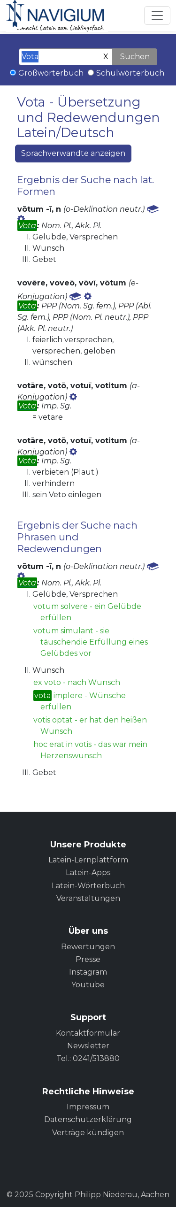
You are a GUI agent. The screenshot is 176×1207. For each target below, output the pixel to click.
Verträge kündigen (88, 1132)
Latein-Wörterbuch (88, 885)
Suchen (135, 56)
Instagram (88, 972)
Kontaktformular (88, 1033)
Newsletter (88, 1045)
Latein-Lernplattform (88, 859)
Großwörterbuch (51, 73)
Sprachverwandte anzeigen (73, 153)
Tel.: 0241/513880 (88, 1058)
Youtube (88, 984)
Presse (88, 959)
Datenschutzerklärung (88, 1119)
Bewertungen (88, 946)
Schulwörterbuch (130, 73)
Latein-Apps (88, 872)
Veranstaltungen (88, 898)
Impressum (88, 1106)
